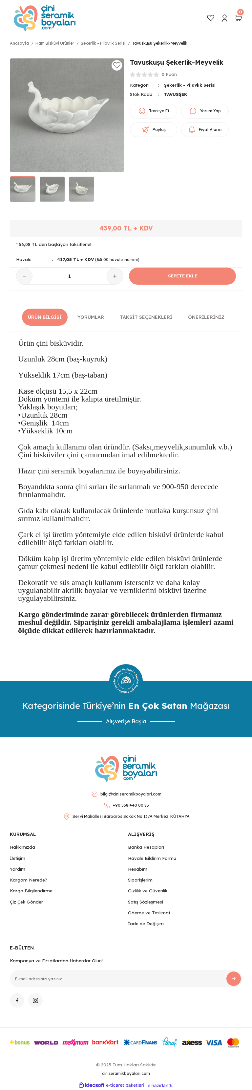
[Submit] (233, 978)
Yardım (17, 869)
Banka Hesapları (146, 847)
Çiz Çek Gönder (26, 902)
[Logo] (44, 18)
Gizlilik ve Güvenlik (147, 890)
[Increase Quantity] (115, 276)
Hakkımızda (22, 847)
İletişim (17, 858)
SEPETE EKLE (182, 276)
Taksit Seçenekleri (146, 317)
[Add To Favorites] (117, 65)
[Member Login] (224, 18)
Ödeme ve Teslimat (149, 912)
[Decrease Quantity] (24, 276)
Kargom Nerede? (28, 880)
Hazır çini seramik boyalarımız (67, 471)
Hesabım (137, 869)
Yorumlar (90, 317)
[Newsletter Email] (126, 978)
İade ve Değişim (146, 923)
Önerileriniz (206, 317)
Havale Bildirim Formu (152, 858)
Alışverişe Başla (126, 721)
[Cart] (238, 18)
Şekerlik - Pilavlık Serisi (191, 85)
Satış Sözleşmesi (145, 902)
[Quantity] (69, 276)
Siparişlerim (140, 880)
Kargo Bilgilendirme (31, 890)
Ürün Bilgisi (45, 317)
